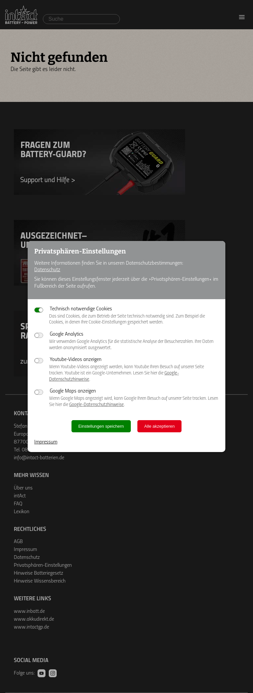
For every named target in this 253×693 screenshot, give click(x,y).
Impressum (45, 442)
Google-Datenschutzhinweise (96, 404)
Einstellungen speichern (101, 426)
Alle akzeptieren (159, 426)
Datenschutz (47, 270)
